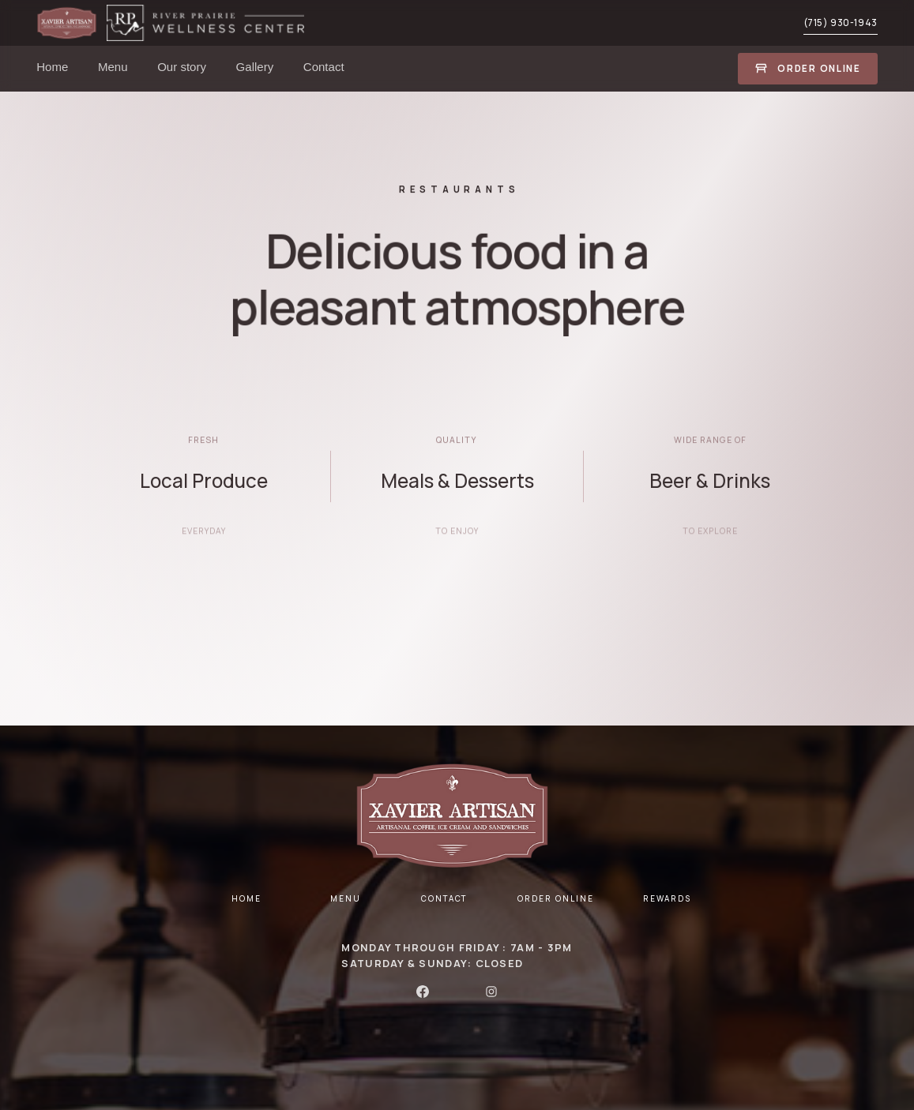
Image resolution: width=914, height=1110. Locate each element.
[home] (71, 23)
